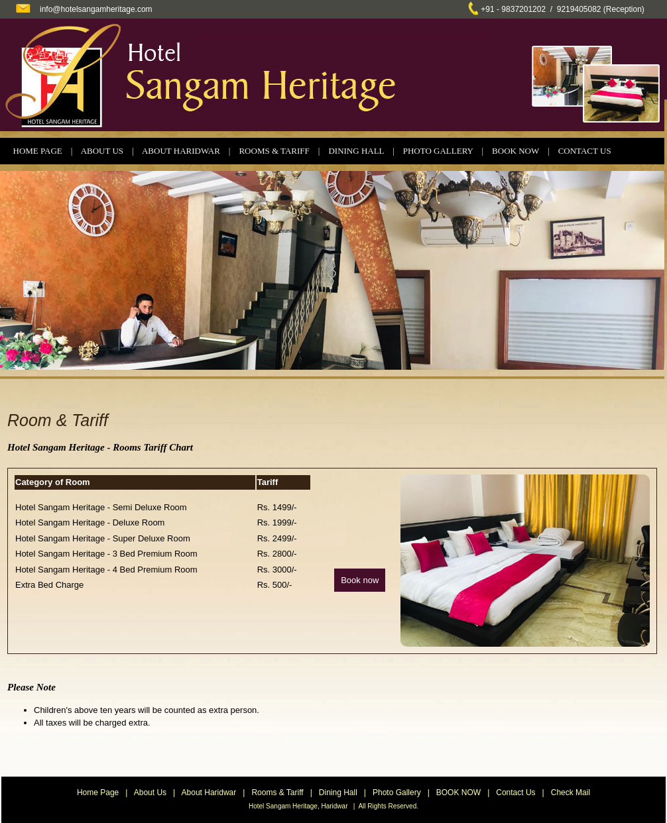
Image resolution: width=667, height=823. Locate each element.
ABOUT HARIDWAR (181, 151)
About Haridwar (209, 792)
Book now (360, 580)
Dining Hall (338, 792)
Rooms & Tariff (277, 792)
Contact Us (515, 792)
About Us (150, 792)
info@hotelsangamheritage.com (96, 9)
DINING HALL (356, 151)
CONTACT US (584, 151)
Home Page (98, 792)
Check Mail (570, 792)
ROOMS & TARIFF (274, 151)
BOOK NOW (515, 151)
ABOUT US (102, 151)
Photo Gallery (397, 792)
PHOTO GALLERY (438, 151)
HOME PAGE (37, 151)
